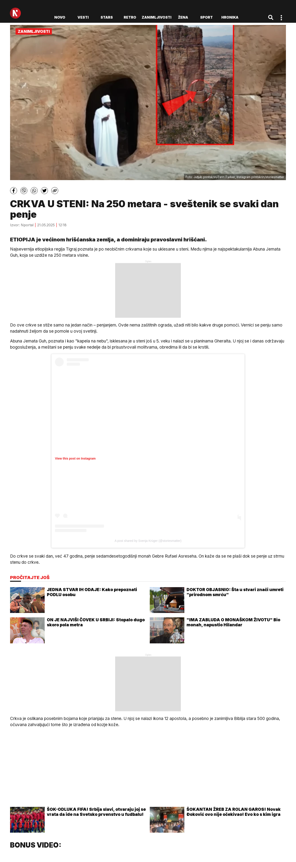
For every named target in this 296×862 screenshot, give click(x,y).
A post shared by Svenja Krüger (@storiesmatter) (148, 540)
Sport (206, 17)
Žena (183, 17)
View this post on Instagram (75, 458)
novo (59, 17)
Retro (130, 17)
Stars (106, 17)
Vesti (83, 17)
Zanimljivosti (156, 17)
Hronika (229, 17)
